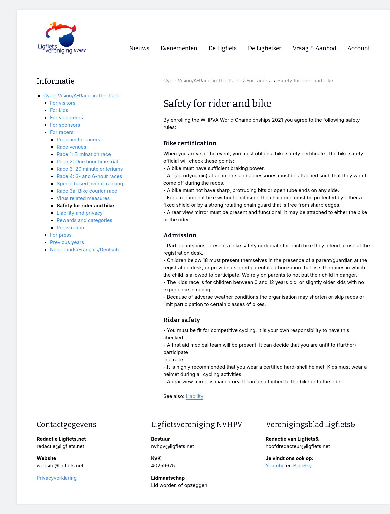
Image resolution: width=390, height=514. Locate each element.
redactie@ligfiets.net (60, 446)
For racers (258, 81)
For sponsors (65, 125)
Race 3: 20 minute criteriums (90, 169)
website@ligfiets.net (60, 466)
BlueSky (302, 466)
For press (61, 235)
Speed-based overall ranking (90, 184)
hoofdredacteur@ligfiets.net (298, 446)
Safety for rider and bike (305, 81)
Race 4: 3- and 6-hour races (89, 176)
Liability (194, 396)
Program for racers (78, 140)
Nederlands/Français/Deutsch (84, 250)
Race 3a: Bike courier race (87, 191)
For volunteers (66, 118)
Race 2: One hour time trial (87, 162)
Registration (70, 228)
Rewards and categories (84, 220)
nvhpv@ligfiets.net (172, 446)
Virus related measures (83, 198)
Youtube (275, 466)
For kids (59, 110)
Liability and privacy (80, 213)
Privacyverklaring (57, 478)
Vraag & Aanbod (314, 48)
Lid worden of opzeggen (179, 485)
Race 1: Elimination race (84, 154)
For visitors (62, 103)
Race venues (71, 147)
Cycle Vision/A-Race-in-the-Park (201, 81)
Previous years (67, 242)
